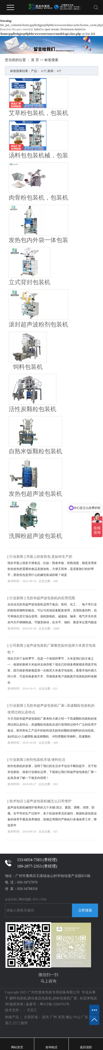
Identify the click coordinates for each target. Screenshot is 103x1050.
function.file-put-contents (16, 29)
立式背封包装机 (29, 282)
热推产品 (12, 1017)
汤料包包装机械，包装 (38, 155)
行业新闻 (16, 557)
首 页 (35, 60)
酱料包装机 (18, 998)
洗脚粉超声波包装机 (35, 536)
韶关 (45, 1017)
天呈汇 (31, 1010)
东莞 (61, 1017)
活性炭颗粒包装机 (32, 409)
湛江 (8, 1023)
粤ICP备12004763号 (54, 1004)
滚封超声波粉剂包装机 (38, 324)
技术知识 (16, 801)
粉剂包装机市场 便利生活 (46, 760)
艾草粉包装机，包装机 (38, 113)
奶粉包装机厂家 (65, 998)
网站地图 (25, 899)
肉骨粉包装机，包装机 (38, 197)
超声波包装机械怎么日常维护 (48, 801)
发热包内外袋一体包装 (38, 240)
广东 (84, 1017)
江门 (16, 1023)
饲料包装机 (28, 367)
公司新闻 (16, 645)
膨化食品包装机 (40, 998)
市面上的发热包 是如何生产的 (49, 557)
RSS (35, 899)
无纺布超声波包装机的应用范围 (50, 598)
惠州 (24, 1023)
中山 (76, 1017)
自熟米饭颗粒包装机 (35, 451)
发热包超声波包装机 (35, 493)
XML (43, 899)
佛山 (69, 1017)
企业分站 (11, 899)
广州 (53, 1017)
